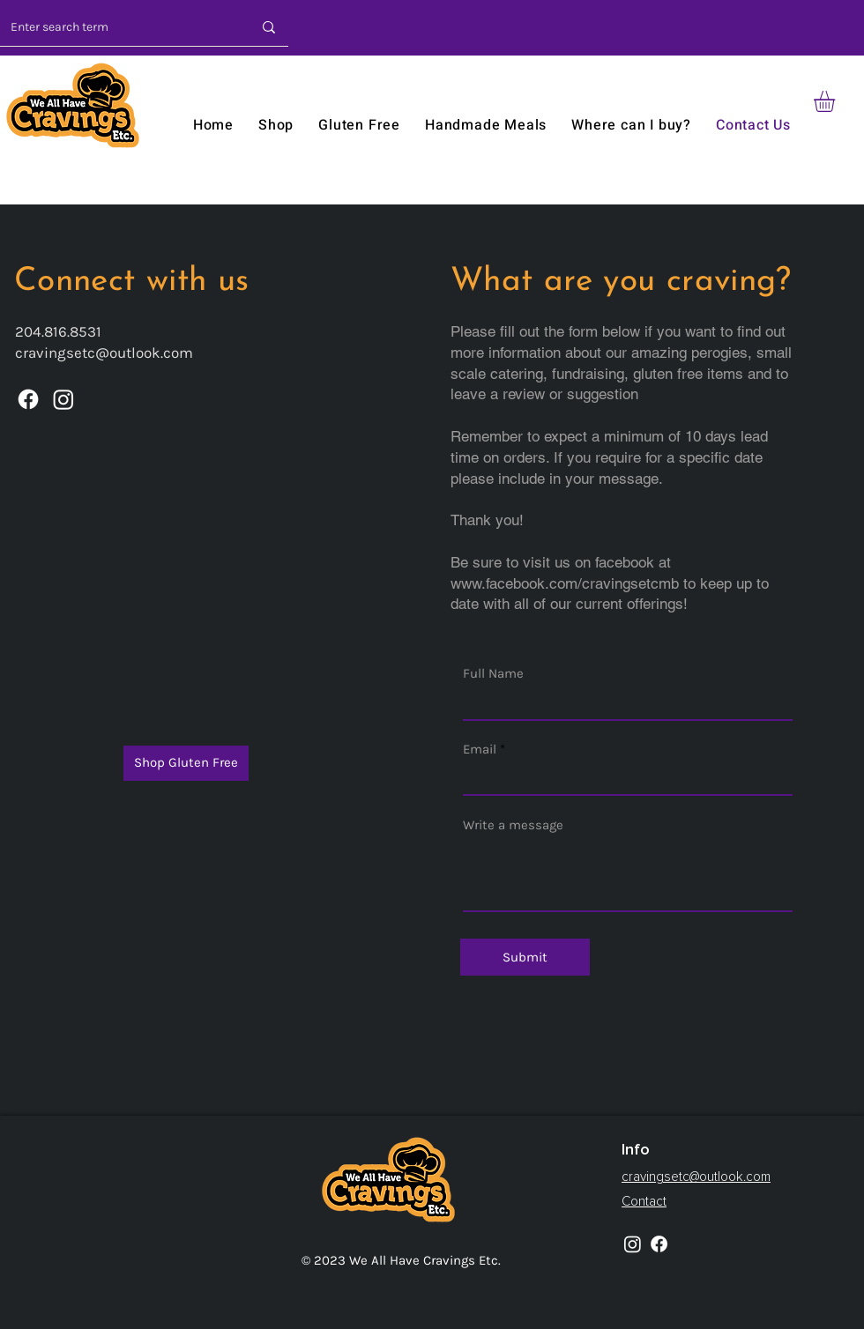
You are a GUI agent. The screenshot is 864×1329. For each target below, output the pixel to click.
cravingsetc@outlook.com (104, 352)
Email (479, 749)
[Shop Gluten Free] (186, 763)
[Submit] (525, 957)
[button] (837, 101)
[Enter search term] (111, 27)
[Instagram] (63, 399)
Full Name (493, 673)
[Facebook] (28, 399)
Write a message (513, 825)
